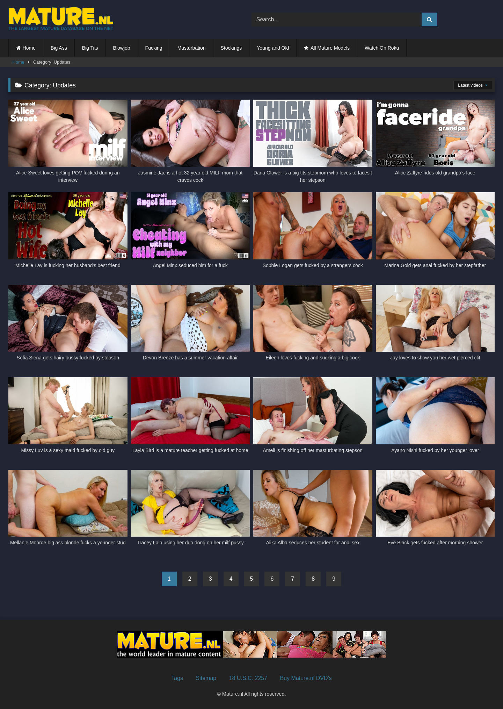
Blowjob (121, 48)
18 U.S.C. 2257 (248, 678)
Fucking (153, 48)
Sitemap (206, 678)
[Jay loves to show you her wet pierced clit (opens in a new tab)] (435, 327)
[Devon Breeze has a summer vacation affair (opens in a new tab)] (190, 327)
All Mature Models (330, 48)
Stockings (231, 48)
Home (29, 48)
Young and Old (273, 48)
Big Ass (59, 48)
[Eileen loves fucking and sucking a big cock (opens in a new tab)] (312, 327)
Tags (177, 678)
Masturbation (191, 48)
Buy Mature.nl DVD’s (306, 678)
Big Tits (90, 48)
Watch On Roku (382, 48)
